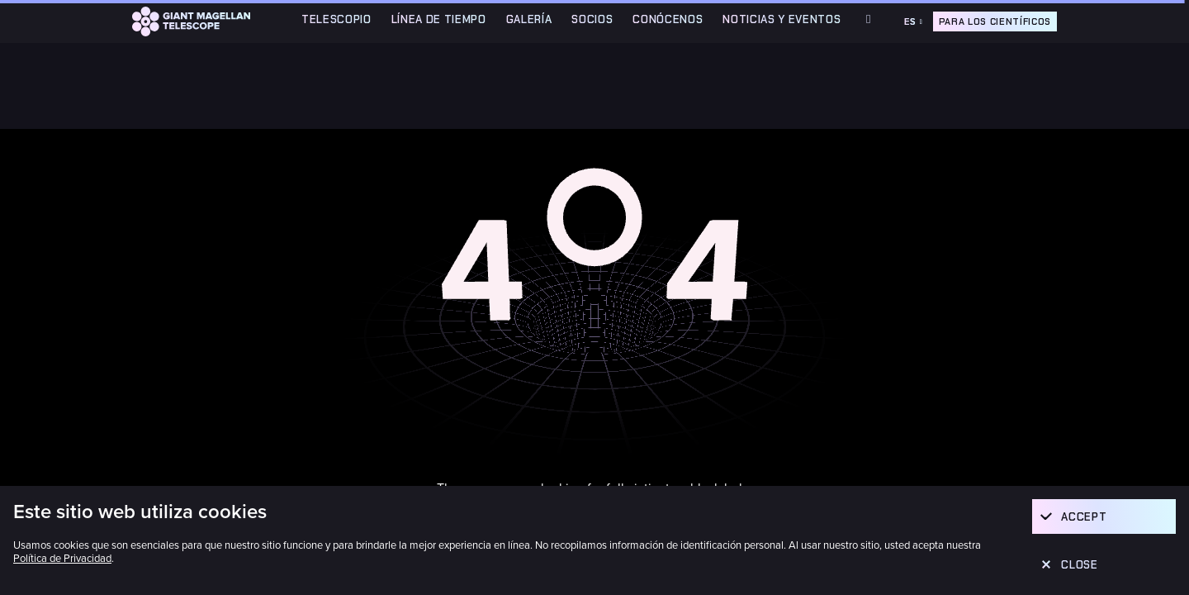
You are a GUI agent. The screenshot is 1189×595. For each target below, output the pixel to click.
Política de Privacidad (62, 558)
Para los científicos (995, 21)
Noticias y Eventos (781, 19)
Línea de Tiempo (438, 19)
